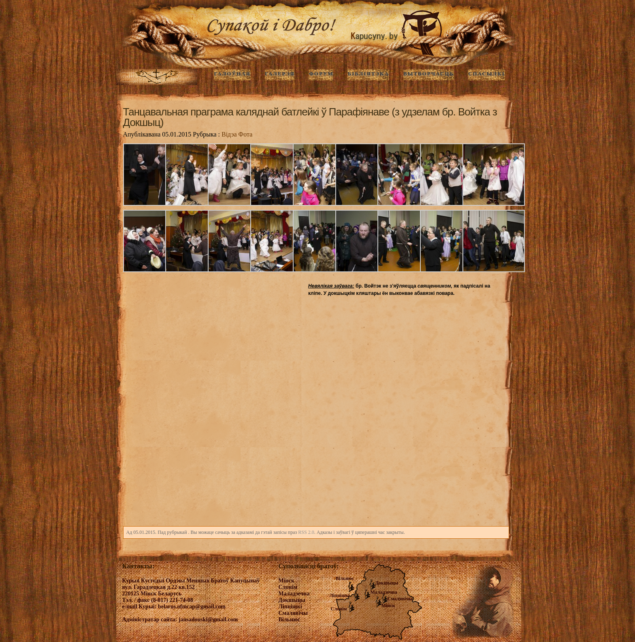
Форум (321, 73)
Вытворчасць (428, 73)
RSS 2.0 (306, 532)
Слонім (339, 609)
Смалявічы (400, 598)
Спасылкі (486, 73)
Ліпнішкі (340, 595)
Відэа (229, 134)
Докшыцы (386, 583)
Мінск (388, 605)
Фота (246, 134)
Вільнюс (345, 578)
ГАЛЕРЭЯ (280, 73)
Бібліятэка (368, 73)
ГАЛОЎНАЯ (232, 73)
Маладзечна (384, 592)
